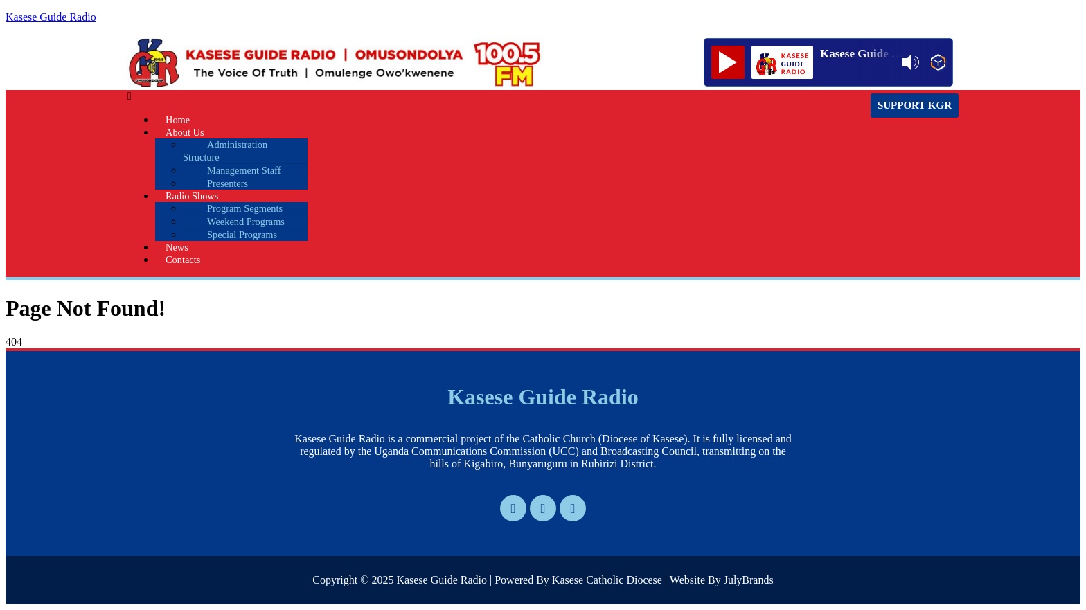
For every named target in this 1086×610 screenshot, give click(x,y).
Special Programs (242, 234)
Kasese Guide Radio (51, 17)
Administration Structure (225, 151)
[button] (418, 96)
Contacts (183, 259)
